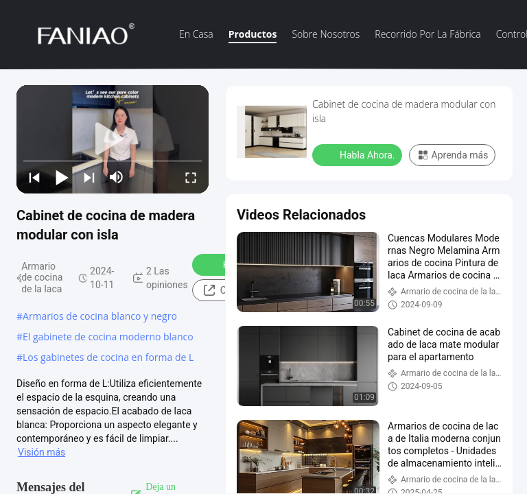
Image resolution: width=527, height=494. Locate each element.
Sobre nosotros (326, 33)
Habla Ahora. (358, 154)
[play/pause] (61, 177)
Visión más (41, 452)
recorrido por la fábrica (427, 33)
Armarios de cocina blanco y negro (100, 315)
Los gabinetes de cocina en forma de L (108, 357)
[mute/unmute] (116, 177)
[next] (89, 177)
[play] (112, 139)
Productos (253, 33)
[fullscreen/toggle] (190, 177)
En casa (196, 33)
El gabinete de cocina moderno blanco (108, 336)
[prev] (34, 177)
